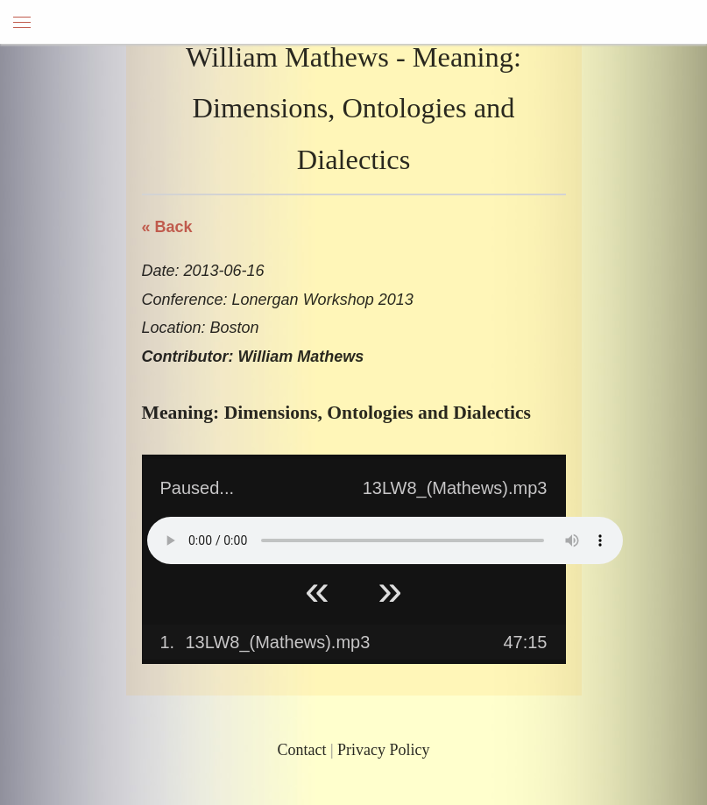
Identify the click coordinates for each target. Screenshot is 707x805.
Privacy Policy (383, 750)
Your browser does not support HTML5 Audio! (385, 540)
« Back (167, 227)
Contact (301, 750)
